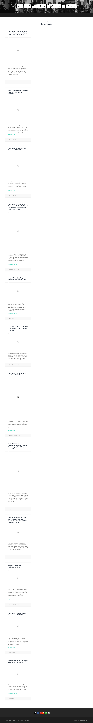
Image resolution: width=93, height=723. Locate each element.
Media (33, 15)
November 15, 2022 (12, 139)
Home (8, 15)
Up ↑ (87, 720)
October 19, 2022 (12, 269)
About (14, 15)
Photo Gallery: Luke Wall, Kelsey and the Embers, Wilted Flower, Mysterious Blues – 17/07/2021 (17, 446)
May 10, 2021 (11, 557)
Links (64, 15)
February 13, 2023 (12, 82)
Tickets (58, 15)
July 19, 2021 (11, 509)
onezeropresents (12, 720)
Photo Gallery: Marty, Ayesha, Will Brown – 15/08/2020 (17, 614)
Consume (41, 15)
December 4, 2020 (12, 604)
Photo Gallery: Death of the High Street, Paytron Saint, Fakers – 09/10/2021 (18, 328)
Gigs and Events (23, 15)
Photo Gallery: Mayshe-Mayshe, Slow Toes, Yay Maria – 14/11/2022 (18, 92)
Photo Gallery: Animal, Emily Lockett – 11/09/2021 (17, 374)
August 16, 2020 (12, 652)
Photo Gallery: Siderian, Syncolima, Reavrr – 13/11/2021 (18, 278)
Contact (50, 15)
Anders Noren (81, 720)
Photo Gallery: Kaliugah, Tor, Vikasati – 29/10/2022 (17, 149)
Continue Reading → (12, 77)
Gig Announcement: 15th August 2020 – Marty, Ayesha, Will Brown (18, 662)
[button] (35, 713)
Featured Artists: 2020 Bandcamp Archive (15, 566)
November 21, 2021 (12, 318)
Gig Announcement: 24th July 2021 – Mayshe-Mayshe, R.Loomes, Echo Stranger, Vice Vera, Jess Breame (17, 520)
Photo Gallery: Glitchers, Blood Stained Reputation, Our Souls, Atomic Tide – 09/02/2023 (17, 32)
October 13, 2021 (12, 364)
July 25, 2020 (11, 698)
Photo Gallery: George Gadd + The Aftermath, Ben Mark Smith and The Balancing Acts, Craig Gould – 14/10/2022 (18, 206)
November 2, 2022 (12, 195)
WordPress (26, 720)
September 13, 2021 (13, 435)
